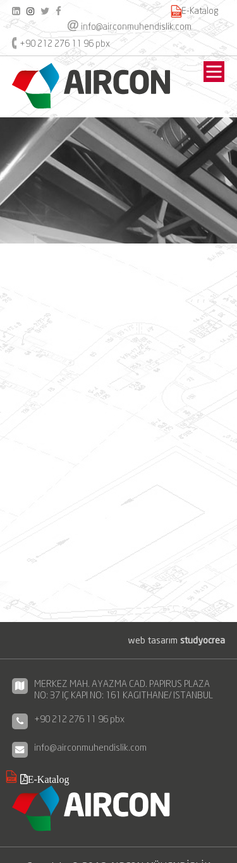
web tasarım (176, 640)
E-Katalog (200, 11)
